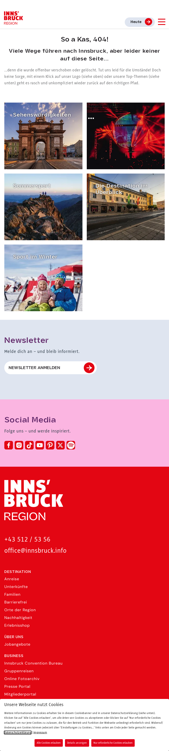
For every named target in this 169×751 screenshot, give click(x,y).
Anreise (11, 579)
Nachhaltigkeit (18, 617)
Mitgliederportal (20, 694)
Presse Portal (17, 686)
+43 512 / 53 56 (27, 539)
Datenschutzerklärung (17, 732)
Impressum (40, 732)
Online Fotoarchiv (21, 678)
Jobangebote (17, 644)
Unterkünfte (16, 586)
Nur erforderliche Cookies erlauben (113, 742)
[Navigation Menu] (161, 22)
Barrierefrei (15, 602)
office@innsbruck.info (35, 550)
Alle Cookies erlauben (49, 742)
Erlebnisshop (17, 625)
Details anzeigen (77, 742)
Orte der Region (20, 609)
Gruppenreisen (19, 671)
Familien (12, 594)
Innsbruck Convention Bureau (33, 663)
